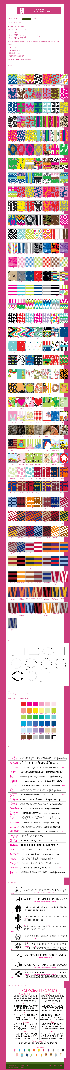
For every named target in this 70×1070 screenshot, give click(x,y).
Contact (41, 19)
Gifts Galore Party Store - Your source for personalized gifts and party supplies (14, 1066)
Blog (37, 19)
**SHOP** (31, 19)
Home (6, 22)
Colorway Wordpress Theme (51, 1065)
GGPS (6, 19)
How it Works (13, 19)
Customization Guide (22, 19)
